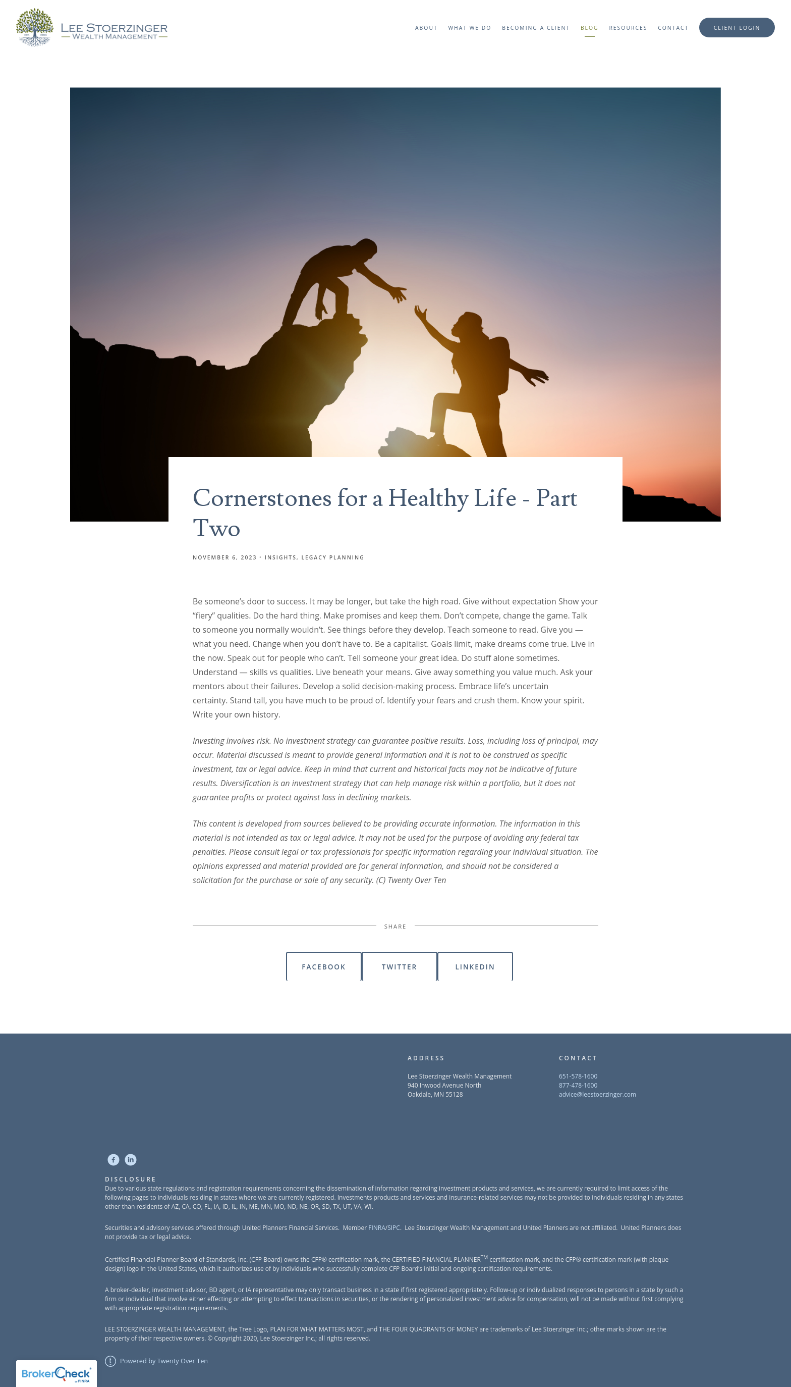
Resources (628, 27)
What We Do (469, 27)
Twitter (399, 966)
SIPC (393, 1227)
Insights (281, 557)
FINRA (376, 1227)
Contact (673, 27)
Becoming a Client (536, 27)
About (426, 27)
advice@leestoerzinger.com (597, 1094)
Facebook (324, 966)
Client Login (737, 27)
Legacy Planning (332, 557)
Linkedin (475, 966)
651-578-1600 (578, 1076)
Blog (590, 27)
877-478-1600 (578, 1085)
